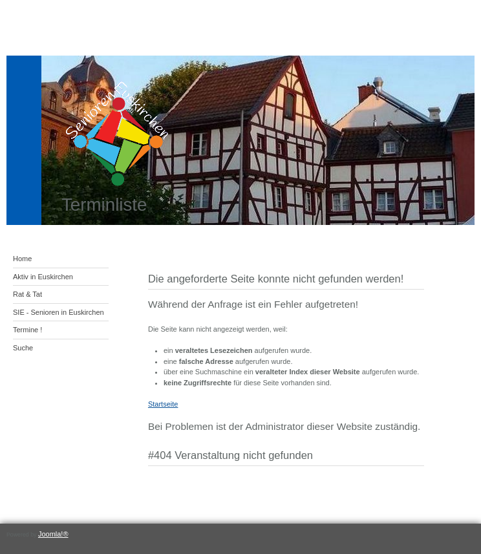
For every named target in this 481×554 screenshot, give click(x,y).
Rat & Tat (27, 294)
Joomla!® (53, 534)
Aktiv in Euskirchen (43, 277)
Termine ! (27, 330)
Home (22, 258)
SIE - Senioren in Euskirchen (58, 312)
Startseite (163, 404)
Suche (23, 348)
